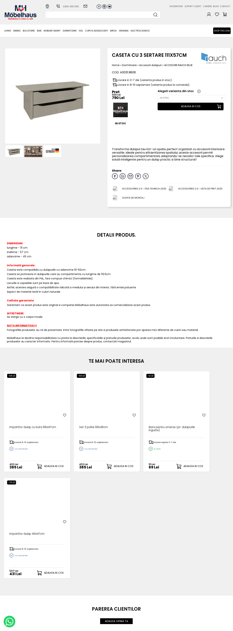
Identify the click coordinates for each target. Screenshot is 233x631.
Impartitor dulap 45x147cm (198, 417)
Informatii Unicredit (93, 611)
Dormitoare (70, 30)
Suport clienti (193, 6)
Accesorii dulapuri (150, 65)
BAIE (39, 30)
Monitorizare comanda (96, 602)
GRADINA (124, 30)
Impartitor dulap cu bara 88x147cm (25, 418)
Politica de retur (91, 605)
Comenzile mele (125, 602)
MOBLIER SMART (52, 30)
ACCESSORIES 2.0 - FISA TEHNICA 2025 (144, 188)
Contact (225, 6)
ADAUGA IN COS (190, 106)
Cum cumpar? (90, 587)
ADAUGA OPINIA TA (116, 509)
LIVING (7, 30)
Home (116, 65)
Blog (216, 6)
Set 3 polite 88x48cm (80, 417)
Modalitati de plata (93, 590)
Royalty (226, 626)
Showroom (176, 6)
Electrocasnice (140, 30)
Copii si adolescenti (96, 30)
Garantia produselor (94, 599)
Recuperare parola (126, 593)
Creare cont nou (125, 587)
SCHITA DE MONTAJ (133, 197)
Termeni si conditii (93, 596)
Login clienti (121, 590)
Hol (81, 30)
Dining (17, 30)
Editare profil (122, 605)
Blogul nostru (155, 596)
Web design (209, 626)
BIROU (113, 30)
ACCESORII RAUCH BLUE (178, 65)
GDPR (84, 608)
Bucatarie (29, 30)
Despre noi (154, 587)
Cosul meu (121, 599)
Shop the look (222, 30)
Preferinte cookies (159, 602)
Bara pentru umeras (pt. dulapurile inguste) (139, 418)
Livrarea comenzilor (94, 593)
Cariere (207, 6)
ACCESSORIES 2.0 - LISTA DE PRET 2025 (200, 188)
